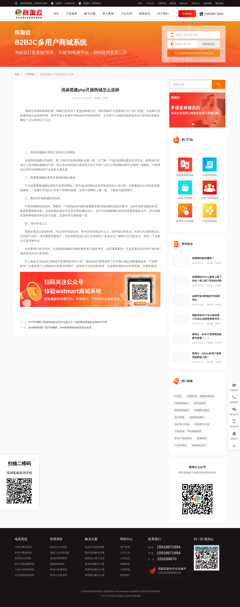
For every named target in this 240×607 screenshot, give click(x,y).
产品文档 (126, 13)
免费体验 (207, 3)
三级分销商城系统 (24, 569)
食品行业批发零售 (95, 547)
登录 (140, 3)
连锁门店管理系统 (60, 552)
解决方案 (90, 13)
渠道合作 (183, 3)
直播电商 (202, 438)
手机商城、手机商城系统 (188, 431)
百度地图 (136, 596)
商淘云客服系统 (58, 569)
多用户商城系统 (23, 552)
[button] (193, 124)
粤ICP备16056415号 (150, 591)
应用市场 (162, 3)
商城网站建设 (202, 410)
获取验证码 (208, 44)
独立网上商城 (182, 424)
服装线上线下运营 (95, 558)
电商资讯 (144, 13)
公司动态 (125, 558)
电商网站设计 (199, 445)
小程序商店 (181, 445)
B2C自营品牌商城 (24, 563)
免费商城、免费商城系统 (200, 396)
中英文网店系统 (23, 547)
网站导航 (219, 3)
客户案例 (108, 13)
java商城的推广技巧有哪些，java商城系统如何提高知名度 (59, 327)
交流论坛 (195, 3)
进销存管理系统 (58, 558)
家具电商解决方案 (95, 563)
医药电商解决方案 (95, 552)
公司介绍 (125, 552)
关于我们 (163, 13)
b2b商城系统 (181, 403)
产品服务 (71, 13)
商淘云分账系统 (58, 575)
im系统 (178, 396)
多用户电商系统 (183, 438)
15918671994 (40, 3)
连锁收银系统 (57, 563)
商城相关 (125, 563)
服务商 (173, 3)
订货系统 (30, 74)
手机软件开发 (202, 424)
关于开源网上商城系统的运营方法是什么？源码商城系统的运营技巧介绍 (67, 322)
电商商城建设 (182, 410)
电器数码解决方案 (95, 575)
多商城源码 (200, 403)
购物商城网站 (197, 417)
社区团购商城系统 (24, 575)
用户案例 (125, 547)
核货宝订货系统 (58, 547)
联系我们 (125, 575)
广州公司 (150, 3)
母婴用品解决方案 (95, 569)
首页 (56, 13)
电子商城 (179, 417)
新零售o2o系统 (23, 558)
